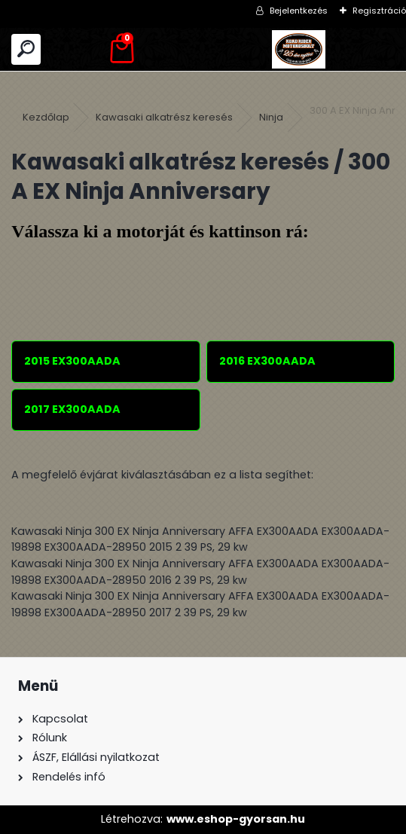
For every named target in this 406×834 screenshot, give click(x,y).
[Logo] (299, 49)
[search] (26, 49)
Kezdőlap (46, 117)
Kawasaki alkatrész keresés (164, 117)
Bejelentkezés (299, 11)
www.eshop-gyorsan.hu (235, 818)
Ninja (271, 117)
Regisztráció (379, 11)
